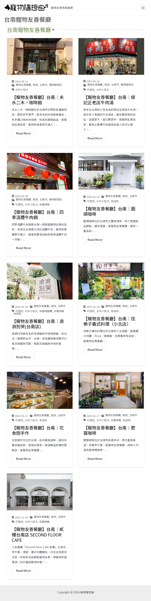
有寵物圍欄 (45, 311)
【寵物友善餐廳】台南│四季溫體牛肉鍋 (38, 214)
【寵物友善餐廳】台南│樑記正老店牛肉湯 (109, 100)
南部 (35, 85)
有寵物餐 (44, 204)
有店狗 (115, 201)
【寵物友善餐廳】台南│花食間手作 (38, 430)
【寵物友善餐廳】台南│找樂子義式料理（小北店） (109, 321)
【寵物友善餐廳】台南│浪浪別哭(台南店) (38, 324)
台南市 (43, 85)
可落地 (91, 89)
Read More (23, 133)
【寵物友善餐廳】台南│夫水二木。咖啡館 (38, 100)
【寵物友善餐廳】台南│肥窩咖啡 (109, 430)
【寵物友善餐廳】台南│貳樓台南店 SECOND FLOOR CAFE (38, 534)
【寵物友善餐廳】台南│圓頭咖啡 (109, 211)
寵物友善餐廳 (23, 85)
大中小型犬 (21, 89)
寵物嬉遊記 (55, 85)
